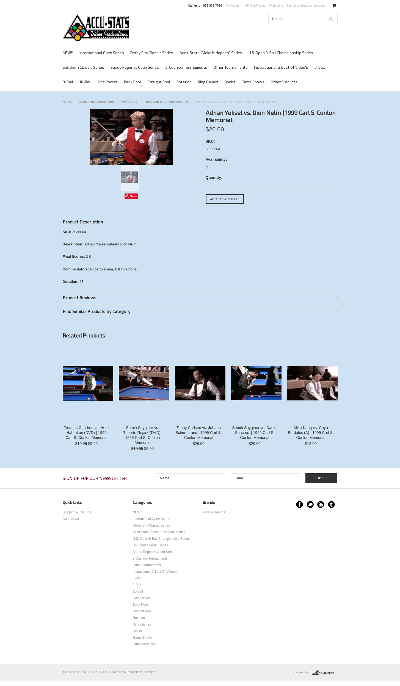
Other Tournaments (231, 67)
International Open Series (101, 52)
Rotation (184, 81)
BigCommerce (324, 673)
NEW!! (68, 52)
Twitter (310, 504)
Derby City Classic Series (151, 52)
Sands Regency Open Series (135, 67)
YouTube (320, 504)
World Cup (129, 101)
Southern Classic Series (83, 67)
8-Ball (320, 67)
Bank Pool (132, 81)
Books (230, 81)
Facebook (299, 504)
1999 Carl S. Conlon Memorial (166, 101)
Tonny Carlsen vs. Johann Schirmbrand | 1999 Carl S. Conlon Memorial (198, 432)
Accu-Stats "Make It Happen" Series (211, 52)
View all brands (214, 512)
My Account (233, 5)
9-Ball (68, 81)
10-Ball (85, 81)
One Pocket (108, 81)
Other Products (284, 81)
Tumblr (331, 504)
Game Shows (253, 81)
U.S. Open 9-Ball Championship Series (281, 52)
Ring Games (208, 81)
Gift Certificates (255, 5)
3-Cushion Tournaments (186, 67)
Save (133, 196)
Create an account (312, 5)
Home (67, 101)
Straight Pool (158, 81)
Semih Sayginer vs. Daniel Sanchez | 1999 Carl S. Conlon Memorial (254, 432)
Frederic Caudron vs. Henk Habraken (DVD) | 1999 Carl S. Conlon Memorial (86, 432)
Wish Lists (276, 5)
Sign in (291, 5)
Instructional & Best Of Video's (281, 67)
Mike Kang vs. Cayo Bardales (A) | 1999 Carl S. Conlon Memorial (311, 432)
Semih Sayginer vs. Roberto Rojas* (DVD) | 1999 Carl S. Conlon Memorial (142, 435)
